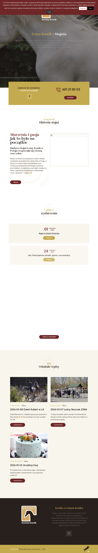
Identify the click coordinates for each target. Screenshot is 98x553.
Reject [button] (90, 8)
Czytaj (49, 12)
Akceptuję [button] (82, 8)
